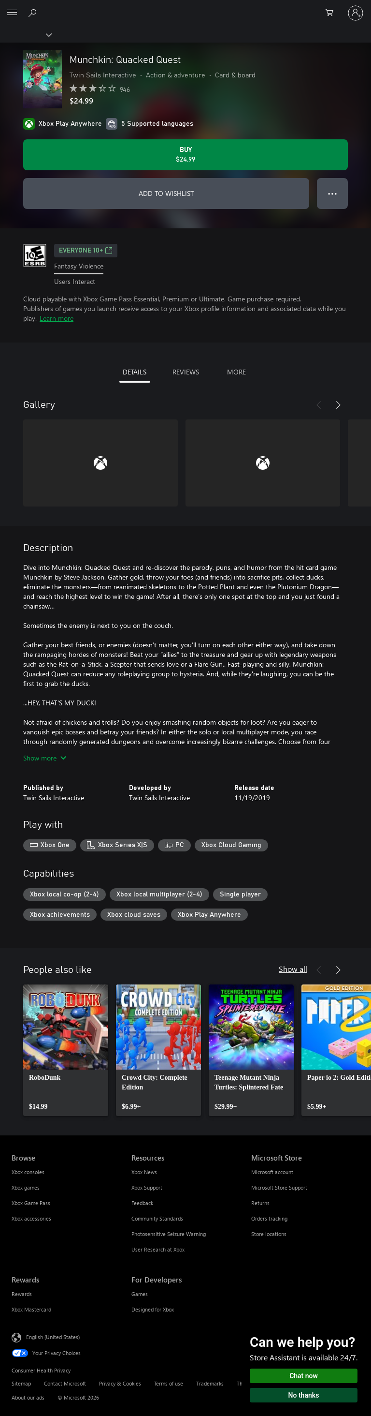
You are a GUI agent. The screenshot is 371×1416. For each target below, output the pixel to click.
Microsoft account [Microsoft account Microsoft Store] (272, 1172)
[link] (65, 1050)
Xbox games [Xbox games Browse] (26, 1187)
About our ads (28, 1397)
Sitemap (21, 1383)
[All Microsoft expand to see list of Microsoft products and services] (12, 13)
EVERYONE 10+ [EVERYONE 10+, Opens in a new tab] (86, 250)
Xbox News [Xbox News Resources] (144, 1172)
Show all (293, 969)
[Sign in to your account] (355, 13)
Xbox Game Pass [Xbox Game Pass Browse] (31, 1203)
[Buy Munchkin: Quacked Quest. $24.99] (185, 154)
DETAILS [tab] (134, 371)
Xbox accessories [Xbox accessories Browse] (31, 1218)
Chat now (303, 1376)
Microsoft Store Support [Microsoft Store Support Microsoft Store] (279, 1187)
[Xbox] (25, 34)
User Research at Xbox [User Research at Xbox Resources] (158, 1249)
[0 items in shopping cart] (332, 13)
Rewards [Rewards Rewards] (22, 1294)
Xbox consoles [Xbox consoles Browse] (28, 1172)
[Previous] (318, 405)
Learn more (56, 318)
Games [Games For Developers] (139, 1294)
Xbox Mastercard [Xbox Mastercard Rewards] (31, 1309)
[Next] (338, 405)
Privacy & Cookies (120, 1383)
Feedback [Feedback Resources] (142, 1203)
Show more (44, 757)
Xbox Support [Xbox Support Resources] (146, 1187)
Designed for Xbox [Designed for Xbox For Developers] (152, 1309)
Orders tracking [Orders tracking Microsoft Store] (269, 1218)
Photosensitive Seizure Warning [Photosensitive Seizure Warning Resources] (168, 1234)
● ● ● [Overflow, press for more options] (332, 193)
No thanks (303, 1395)
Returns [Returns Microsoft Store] (260, 1203)
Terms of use (168, 1383)
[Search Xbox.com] (34, 12)
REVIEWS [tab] (185, 371)
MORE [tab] (236, 371)
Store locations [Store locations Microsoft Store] (268, 1234)
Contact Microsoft (65, 1383)
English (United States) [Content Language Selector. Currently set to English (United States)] (53, 1337)
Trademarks (210, 1383)
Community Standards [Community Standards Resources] (157, 1218)
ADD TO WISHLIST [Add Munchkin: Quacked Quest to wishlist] (166, 193)
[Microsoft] (185, 7)
